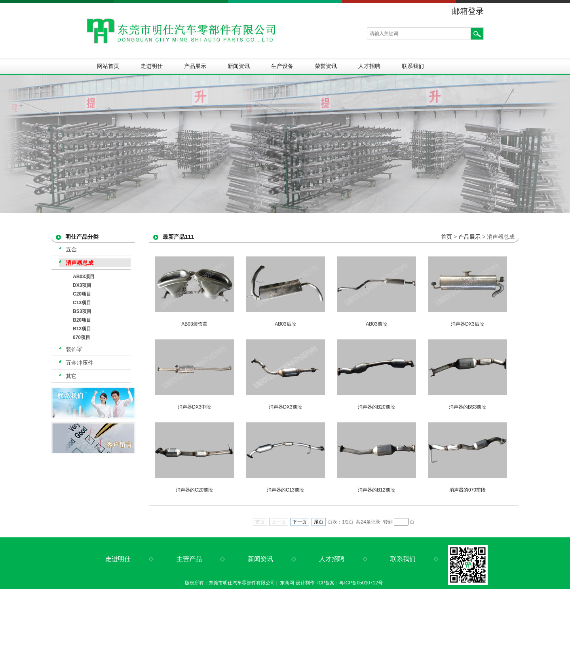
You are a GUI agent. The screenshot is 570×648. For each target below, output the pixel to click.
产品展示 (195, 66)
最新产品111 (178, 237)
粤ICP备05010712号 (360, 583)
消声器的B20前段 (376, 407)
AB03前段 (376, 324)
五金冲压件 (79, 363)
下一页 (300, 522)
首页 (446, 237)
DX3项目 (82, 285)
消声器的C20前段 (194, 490)
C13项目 (82, 302)
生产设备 (282, 66)
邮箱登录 (468, 11)
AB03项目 (84, 276)
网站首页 (108, 66)
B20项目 (82, 320)
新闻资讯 (239, 66)
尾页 (318, 522)
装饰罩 (74, 349)
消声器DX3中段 (194, 407)
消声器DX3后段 (467, 324)
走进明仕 (152, 66)
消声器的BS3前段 (467, 407)
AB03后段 (285, 324)
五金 (71, 249)
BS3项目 (82, 311)
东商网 (287, 583)
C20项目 (82, 294)
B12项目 (82, 329)
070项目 (81, 337)
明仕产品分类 (82, 237)
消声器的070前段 (467, 490)
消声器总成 (79, 263)
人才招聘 (369, 66)
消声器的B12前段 (376, 490)
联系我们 (413, 66)
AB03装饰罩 (194, 324)
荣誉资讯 (326, 66)
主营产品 (189, 559)
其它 (71, 376)
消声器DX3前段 (285, 407)
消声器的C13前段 (285, 490)
